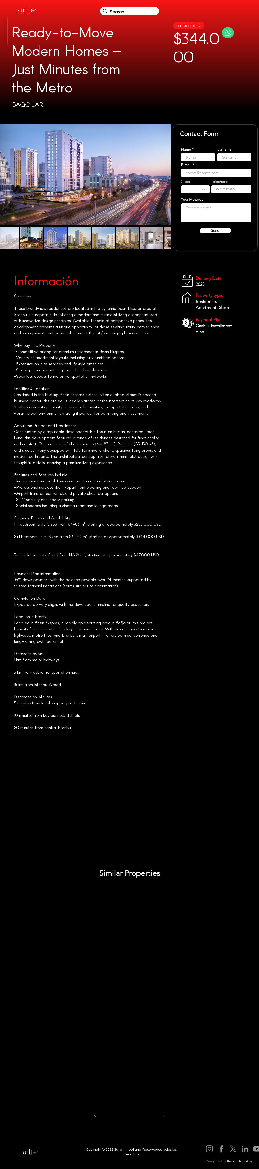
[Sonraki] (164, 1115)
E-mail (186, 165)
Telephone (219, 181)
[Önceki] (95, 1115)
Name (186, 149)
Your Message (192, 199)
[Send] (215, 230)
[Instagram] (209, 1149)
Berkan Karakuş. (240, 1161)
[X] (233, 1149)
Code (185, 181)
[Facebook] (221, 1149)
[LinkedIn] (245, 1149)
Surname (224, 149)
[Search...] (129, 12)
